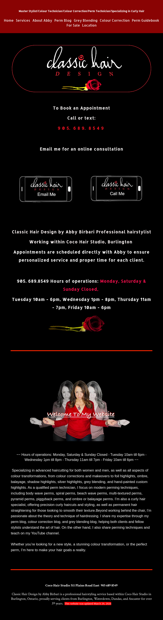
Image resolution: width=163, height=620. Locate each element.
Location (89, 25)
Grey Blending (86, 20)
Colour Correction (115, 20)
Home (9, 20)
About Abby (42, 20)
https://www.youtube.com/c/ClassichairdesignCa (96, 533)
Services (23, 20)
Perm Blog (63, 20)
